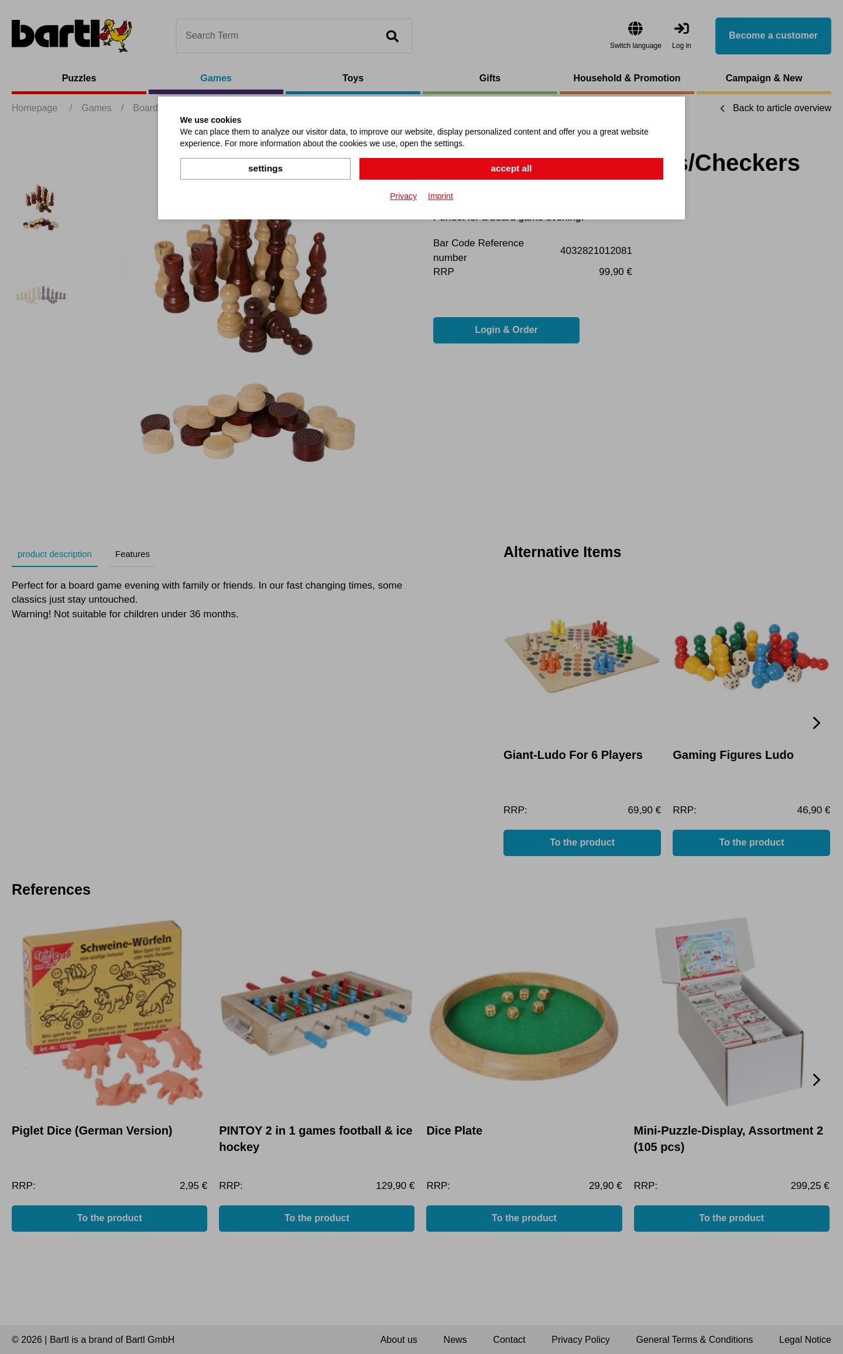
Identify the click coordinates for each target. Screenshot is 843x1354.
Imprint (440, 195)
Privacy (403, 195)
